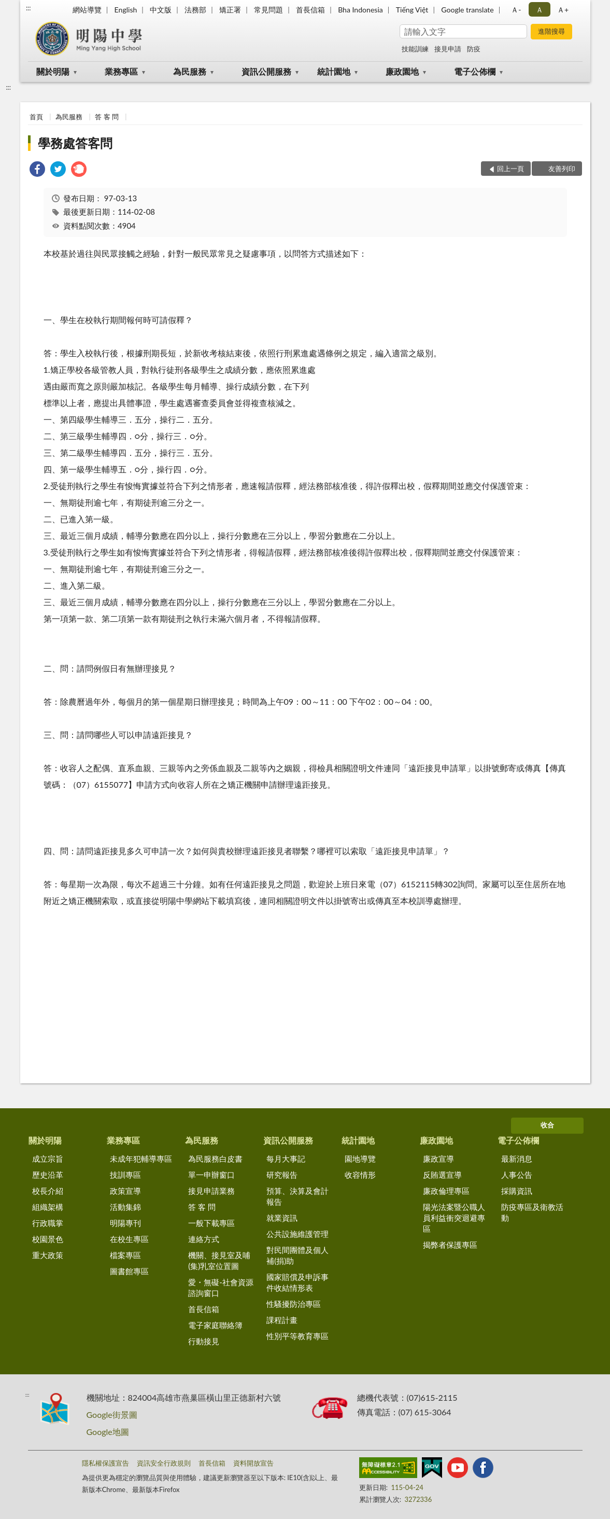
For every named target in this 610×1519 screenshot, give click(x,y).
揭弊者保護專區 (450, 1244)
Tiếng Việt (412, 9)
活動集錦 (125, 1206)
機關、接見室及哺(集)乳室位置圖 (219, 1260)
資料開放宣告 (253, 1463)
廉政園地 (402, 71)
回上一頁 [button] (510, 168)
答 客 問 (107, 117)
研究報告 (281, 1174)
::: (28, 8)
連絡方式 (203, 1239)
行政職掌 (47, 1223)
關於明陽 (52, 71)
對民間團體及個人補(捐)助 (297, 1255)
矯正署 (230, 9)
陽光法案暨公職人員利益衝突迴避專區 (454, 1217)
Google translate (467, 9)
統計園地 (333, 71)
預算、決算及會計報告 (297, 1196)
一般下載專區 (211, 1223)
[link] (37, 170)
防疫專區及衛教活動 (532, 1212)
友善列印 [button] (561, 168)
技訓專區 (125, 1174)
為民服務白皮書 (215, 1158)
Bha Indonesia (360, 9)
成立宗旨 (47, 1158)
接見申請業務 (211, 1190)
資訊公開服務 (266, 71)
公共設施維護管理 (297, 1233)
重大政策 (47, 1255)
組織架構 (47, 1206)
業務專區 (121, 71)
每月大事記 (285, 1158)
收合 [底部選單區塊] (547, 1125)
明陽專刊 (125, 1223)
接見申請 (447, 49)
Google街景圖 (112, 1414)
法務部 (195, 9)
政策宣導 (125, 1190)
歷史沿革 (47, 1174)
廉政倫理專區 (446, 1190)
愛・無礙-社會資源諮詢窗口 (220, 1287)
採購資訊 (516, 1190)
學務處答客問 (75, 142)
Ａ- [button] (516, 9)
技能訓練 (415, 49)
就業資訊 (281, 1217)
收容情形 (360, 1174)
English (126, 9)
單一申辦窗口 (211, 1174)
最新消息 (516, 1158)
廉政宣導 (438, 1158)
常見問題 (268, 9)
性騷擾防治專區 (293, 1303)
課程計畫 (281, 1320)
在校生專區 (129, 1239)
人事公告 (516, 1174)
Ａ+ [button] (563, 9)
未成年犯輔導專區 (141, 1158)
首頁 (36, 117)
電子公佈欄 (474, 71)
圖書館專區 (129, 1271)
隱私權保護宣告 (105, 1463)
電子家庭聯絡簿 (215, 1325)
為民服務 (189, 71)
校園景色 (47, 1239)
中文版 (161, 9)
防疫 (473, 49)
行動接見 (203, 1341)
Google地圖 (108, 1432)
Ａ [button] (539, 9)
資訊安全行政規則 (164, 1463)
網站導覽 (87, 9)
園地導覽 (360, 1158)
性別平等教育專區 (297, 1336)
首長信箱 (310, 9)
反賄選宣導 (442, 1174)
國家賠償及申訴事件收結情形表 (297, 1282)
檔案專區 (125, 1255)
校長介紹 (47, 1190)
